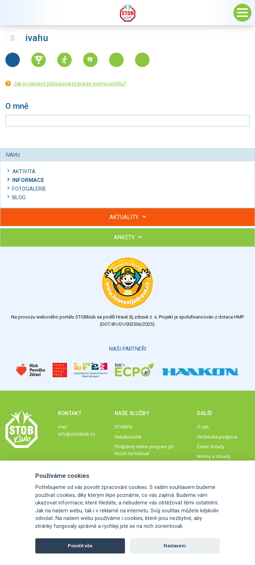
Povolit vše (80, 545)
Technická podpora (217, 437)
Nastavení (175, 545)
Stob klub (127, 13)
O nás (203, 427)
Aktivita (23, 171)
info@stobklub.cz (76, 434)
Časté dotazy (210, 446)
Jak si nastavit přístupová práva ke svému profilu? (69, 83)
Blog (19, 197)
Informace (28, 180)
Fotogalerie (29, 189)
